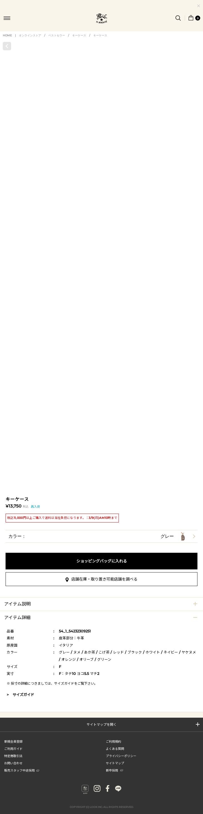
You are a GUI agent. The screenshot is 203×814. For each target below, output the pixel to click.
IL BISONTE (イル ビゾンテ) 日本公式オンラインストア (101, 18)
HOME (7, 35)
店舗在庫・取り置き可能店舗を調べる (104, 579)
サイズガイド (64, 683)
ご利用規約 (113, 741)
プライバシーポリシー (121, 755)
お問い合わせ (13, 763)
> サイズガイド (20, 694)
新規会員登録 (13, 741)
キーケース (79, 35)
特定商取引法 (13, 755)
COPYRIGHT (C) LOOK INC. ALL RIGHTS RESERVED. (102, 803)
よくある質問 (115, 748)
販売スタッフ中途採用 (21, 770)
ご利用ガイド (13, 748)
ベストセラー (56, 35)
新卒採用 (114, 770)
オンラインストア (30, 35)
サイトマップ (115, 763)
